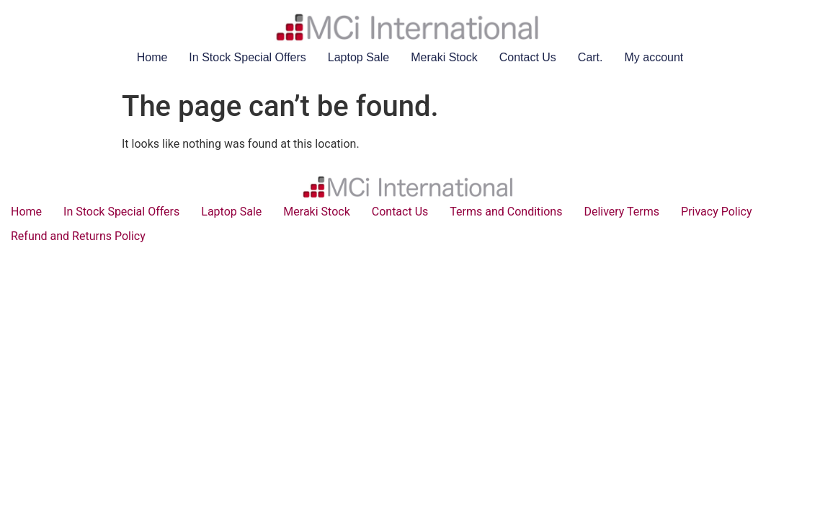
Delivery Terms (621, 211)
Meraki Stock (444, 57)
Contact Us (527, 57)
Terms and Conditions (506, 211)
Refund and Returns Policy (78, 236)
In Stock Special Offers (247, 57)
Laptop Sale (358, 57)
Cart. (590, 57)
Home (152, 57)
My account (654, 57)
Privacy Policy (716, 211)
